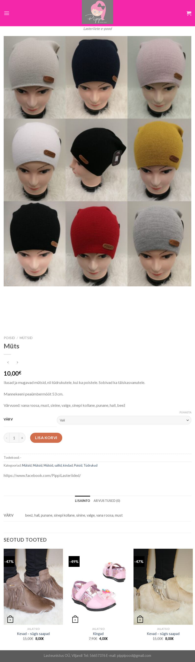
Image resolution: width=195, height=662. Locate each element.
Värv (8, 419)
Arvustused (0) (107, 501)
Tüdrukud (91, 465)
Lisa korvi (46, 437)
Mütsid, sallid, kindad (58, 465)
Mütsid (26, 338)
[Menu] (7, 13)
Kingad (98, 634)
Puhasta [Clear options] (185, 412)
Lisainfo (82, 501)
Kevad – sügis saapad (33, 634)
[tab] (82, 501)
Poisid (9, 338)
